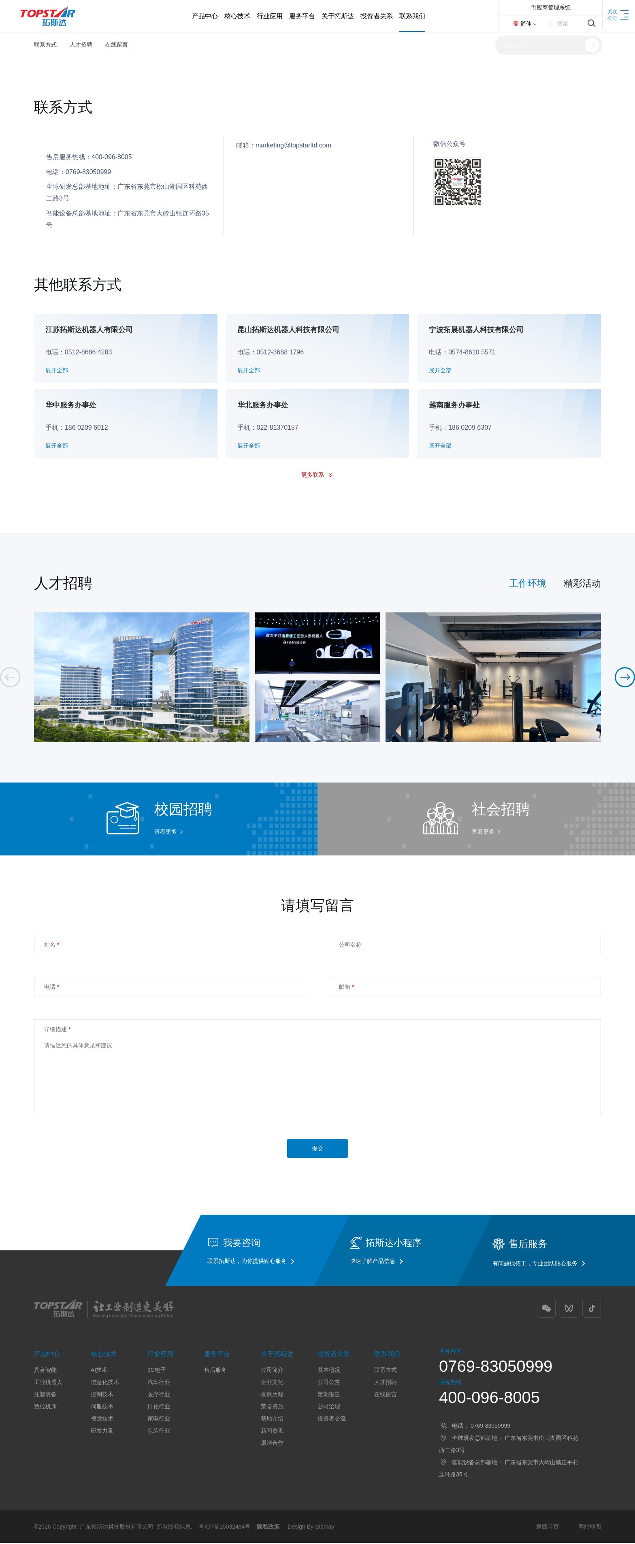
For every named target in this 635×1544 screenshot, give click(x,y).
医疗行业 (158, 1395)
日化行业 (158, 1407)
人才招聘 (81, 44)
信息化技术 (105, 1383)
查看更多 (165, 833)
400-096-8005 (489, 1399)
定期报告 (329, 1395)
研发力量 (102, 1432)
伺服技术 (102, 1407)
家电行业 (158, 1419)
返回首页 (547, 1528)
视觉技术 (102, 1419)
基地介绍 (272, 1419)
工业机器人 (48, 1383)
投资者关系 (334, 1355)
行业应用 (160, 1355)
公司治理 (329, 1407)
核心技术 (104, 1355)
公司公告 (329, 1383)
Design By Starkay (311, 1528)
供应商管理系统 (551, 7)
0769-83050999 (495, 1367)
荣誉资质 (272, 1407)
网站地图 (589, 1528)
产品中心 (47, 1355)
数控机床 (45, 1407)
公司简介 (272, 1371)
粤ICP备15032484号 (225, 1528)
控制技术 (102, 1395)
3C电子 (156, 1371)
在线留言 (116, 44)
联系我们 (387, 1355)
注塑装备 (45, 1395)
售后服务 (215, 1371)
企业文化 (272, 1383)
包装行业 (158, 1432)
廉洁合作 (272, 1444)
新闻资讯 (272, 1432)
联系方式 (45, 44)
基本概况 (329, 1371)
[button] (625, 678)
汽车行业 (158, 1383)
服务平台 (217, 1355)
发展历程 (272, 1395)
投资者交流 (332, 1419)
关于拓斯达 (277, 1355)
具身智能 (45, 1371)
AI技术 (99, 1371)
